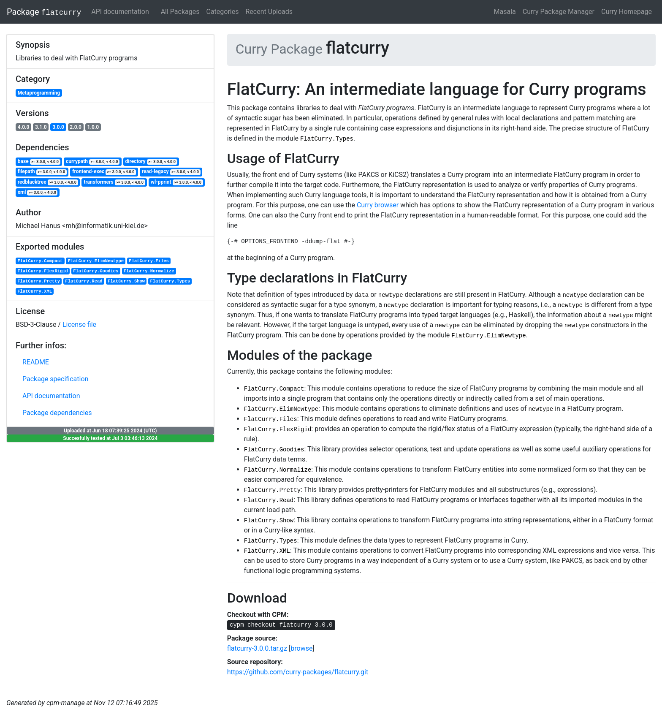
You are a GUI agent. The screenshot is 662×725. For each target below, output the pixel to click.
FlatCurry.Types (170, 281)
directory (151, 161)
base (39, 161)
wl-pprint (177, 182)
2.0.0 (75, 127)
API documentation (120, 12)
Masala (505, 12)
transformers (114, 182)
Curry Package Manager (558, 12)
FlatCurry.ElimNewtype (96, 260)
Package (44, 12)
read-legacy (171, 171)
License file (79, 324)
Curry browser (378, 205)
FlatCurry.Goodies (95, 271)
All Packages (180, 12)
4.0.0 (24, 127)
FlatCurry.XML (34, 291)
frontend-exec (104, 171)
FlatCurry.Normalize (149, 271)
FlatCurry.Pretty (38, 281)
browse (301, 648)
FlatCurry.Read (83, 281)
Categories (222, 12)
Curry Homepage (626, 12)
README (35, 362)
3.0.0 (58, 127)
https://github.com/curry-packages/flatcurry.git (298, 672)
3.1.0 (41, 127)
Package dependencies (57, 413)
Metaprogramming (39, 93)
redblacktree (48, 182)
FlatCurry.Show (126, 281)
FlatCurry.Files (149, 260)
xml (38, 192)
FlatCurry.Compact (39, 260)
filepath (42, 171)
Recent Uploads (269, 12)
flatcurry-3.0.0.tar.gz (257, 648)
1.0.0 (93, 127)
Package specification (55, 379)
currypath (92, 161)
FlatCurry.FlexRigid (42, 271)
